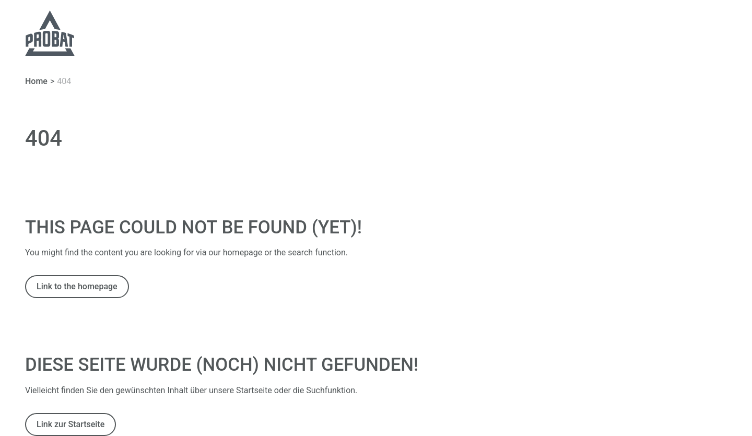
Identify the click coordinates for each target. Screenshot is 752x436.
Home (36, 81)
